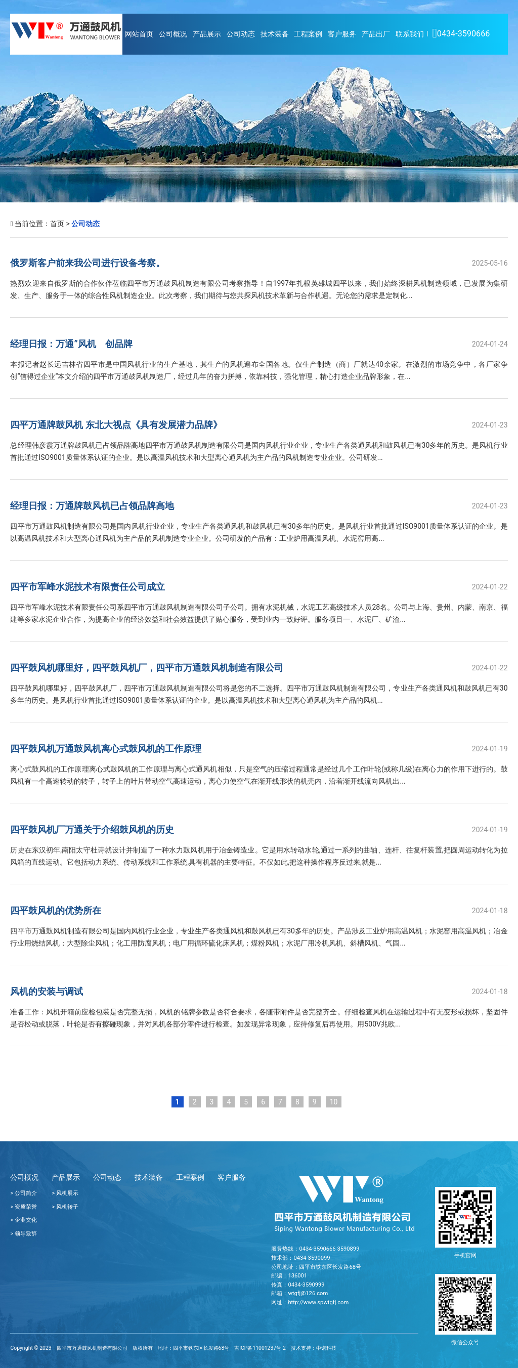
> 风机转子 (65, 1207)
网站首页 (139, 34)
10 (334, 1102)
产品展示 (207, 34)
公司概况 (173, 34)
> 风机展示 (65, 1193)
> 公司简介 (23, 1193)
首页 (57, 224)
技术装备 (275, 34)
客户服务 (342, 34)
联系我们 (410, 34)
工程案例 (308, 34)
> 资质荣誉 (23, 1207)
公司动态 (241, 34)
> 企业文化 (23, 1220)
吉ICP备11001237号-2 (260, 1348)
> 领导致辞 (23, 1233)
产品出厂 (376, 34)
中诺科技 (326, 1348)
